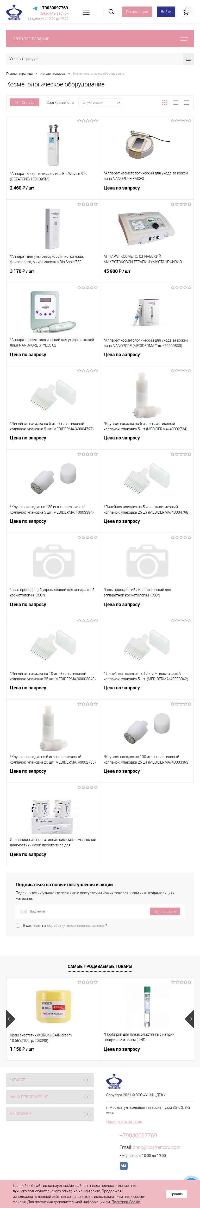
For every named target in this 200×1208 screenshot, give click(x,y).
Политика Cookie (125, 1202)
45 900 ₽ (147, 274)
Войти (166, 12)
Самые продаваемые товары (100, 966)
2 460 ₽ (53, 191)
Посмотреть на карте (124, 1121)
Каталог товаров (100, 38)
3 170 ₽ (53, 274)
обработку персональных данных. (76, 925)
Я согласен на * (65, 925)
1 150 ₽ (22, 1049)
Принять (176, 1194)
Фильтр (24, 102)
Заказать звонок (54, 13)
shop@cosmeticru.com (156, 1147)
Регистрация (137, 12)
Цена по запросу (147, 191)
